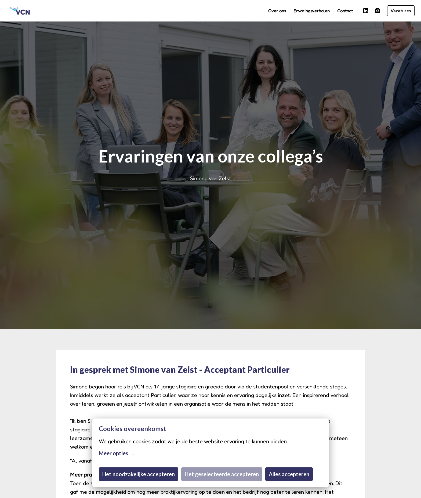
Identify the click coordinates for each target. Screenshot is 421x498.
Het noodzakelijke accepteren (138, 474)
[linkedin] (365, 10)
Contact (345, 10)
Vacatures (401, 10)
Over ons (277, 10)
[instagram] (377, 10)
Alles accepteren (289, 474)
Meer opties (116, 453)
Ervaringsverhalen (311, 10)
